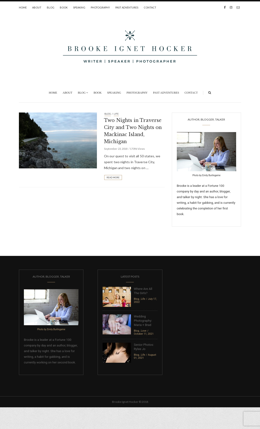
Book (64, 7)
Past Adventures (126, 7)
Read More (113, 177)
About (36, 7)
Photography (100, 7)
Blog (50, 7)
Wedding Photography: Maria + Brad (143, 321)
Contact (150, 7)
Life (116, 113)
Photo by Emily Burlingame (206, 175)
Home (23, 7)
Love (143, 330)
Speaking (79, 7)
